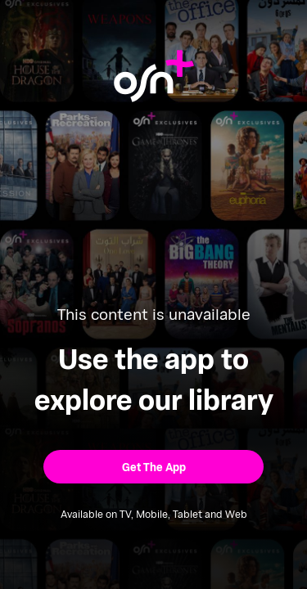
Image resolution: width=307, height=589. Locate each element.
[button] (153, 466)
